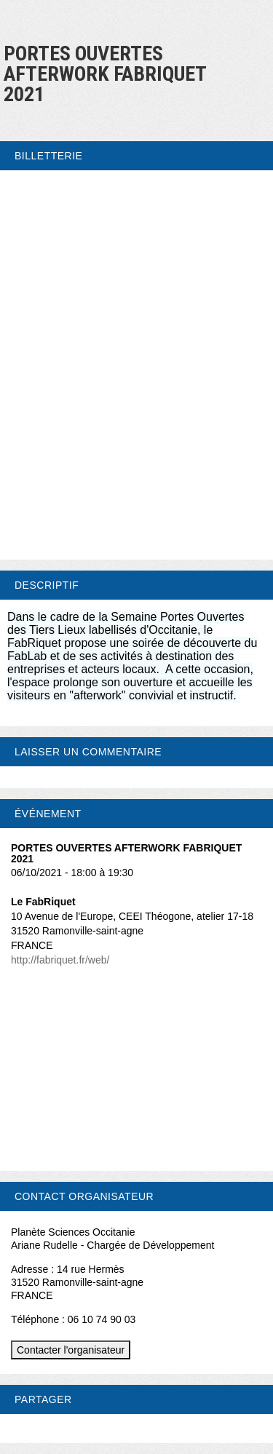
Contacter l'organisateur (70, 1350)
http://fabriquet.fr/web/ (60, 960)
